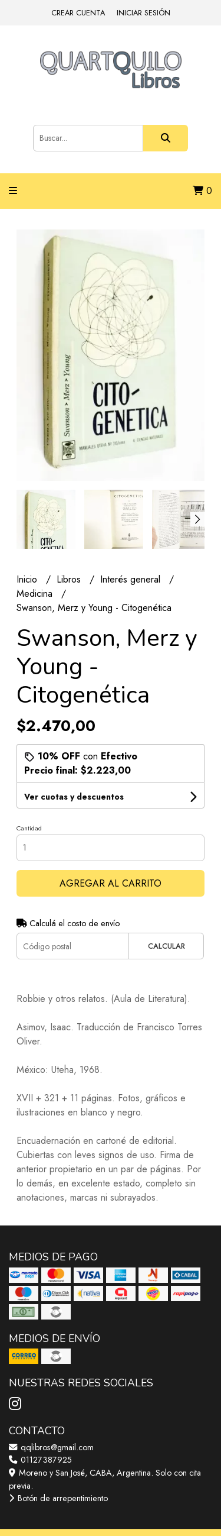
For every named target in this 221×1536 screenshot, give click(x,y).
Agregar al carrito (110, 883)
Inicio (28, 579)
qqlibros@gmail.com (51, 1447)
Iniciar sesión (143, 12)
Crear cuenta (78, 12)
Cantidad (29, 828)
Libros (70, 579)
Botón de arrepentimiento (58, 1498)
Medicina (36, 593)
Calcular (166, 946)
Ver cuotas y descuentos (74, 797)
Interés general (131, 579)
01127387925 (40, 1460)
